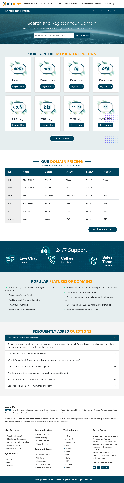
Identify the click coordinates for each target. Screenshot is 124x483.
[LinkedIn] (107, 467)
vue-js (67, 467)
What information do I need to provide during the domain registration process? (44, 363)
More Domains (62, 138)
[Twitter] (94, 467)
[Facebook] (98, 467)
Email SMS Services (14, 445)
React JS (68, 448)
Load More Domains (97, 225)
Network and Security (68, 3)
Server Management (44, 467)
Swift (67, 455)
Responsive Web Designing (18, 442)
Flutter (68, 458)
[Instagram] (103, 467)
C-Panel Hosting (42, 441)
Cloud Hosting (42, 444)
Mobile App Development (17, 439)
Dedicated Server (43, 464)
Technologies (110, 3)
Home (27, 3)
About (34, 3)
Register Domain (43, 455)
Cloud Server (41, 461)
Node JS (68, 452)
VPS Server (40, 458)
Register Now (18, 86)
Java (67, 445)
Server (51, 3)
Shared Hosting (42, 434)
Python (68, 436)
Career (10, 466)
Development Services (91, 3)
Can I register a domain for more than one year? (30, 389)
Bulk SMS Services (14, 448)
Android (68, 464)
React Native (70, 442)
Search (86, 35)
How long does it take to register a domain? (27, 357)
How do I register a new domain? (23, 341)
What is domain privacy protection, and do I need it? (31, 383)
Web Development (14, 436)
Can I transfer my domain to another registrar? (29, 370)
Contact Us (11, 462)
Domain (42, 3)
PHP (67, 461)
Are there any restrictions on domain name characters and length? (38, 376)
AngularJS (69, 439)
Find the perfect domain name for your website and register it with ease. (61, 28)
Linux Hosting (41, 437)
